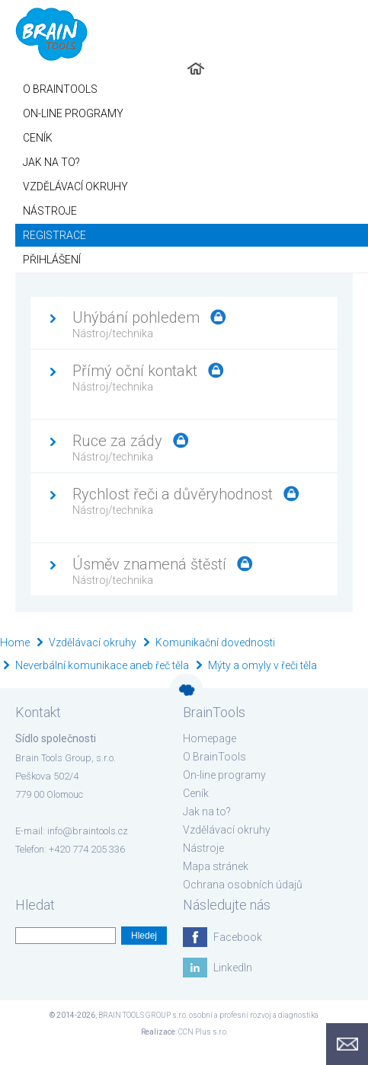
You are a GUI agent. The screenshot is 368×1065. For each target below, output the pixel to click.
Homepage (209, 738)
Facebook (237, 937)
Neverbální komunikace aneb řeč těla (102, 665)
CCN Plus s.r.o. (203, 1032)
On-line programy (224, 775)
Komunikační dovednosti (215, 642)
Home (15, 642)
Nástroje (203, 848)
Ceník (196, 793)
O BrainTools (214, 757)
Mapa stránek (215, 866)
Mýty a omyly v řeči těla (262, 665)
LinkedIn (232, 967)
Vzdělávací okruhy (92, 642)
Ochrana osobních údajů (242, 884)
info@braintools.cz (87, 831)
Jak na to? (207, 811)
